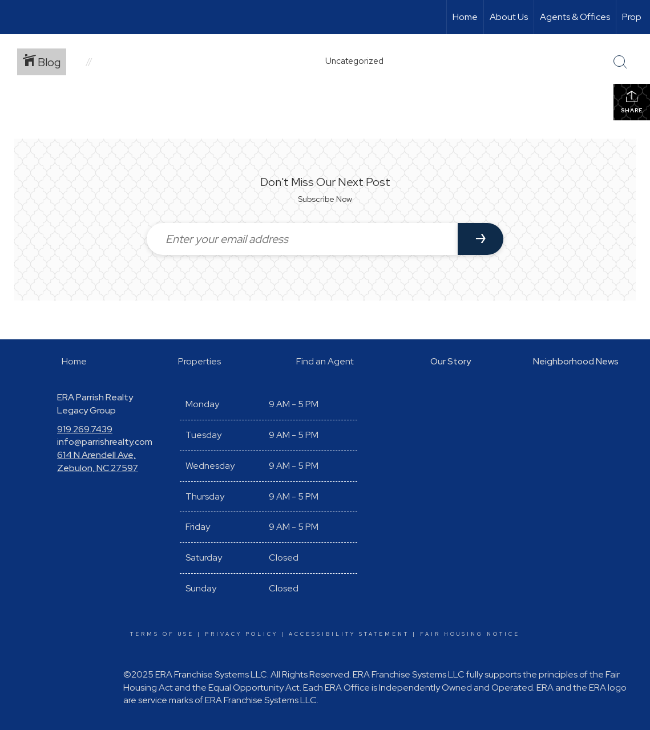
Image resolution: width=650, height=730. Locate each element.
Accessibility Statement (349, 634)
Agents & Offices (575, 17)
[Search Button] (620, 62)
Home (465, 17)
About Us (509, 17)
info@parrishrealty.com (104, 442)
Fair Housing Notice (470, 634)
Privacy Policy (241, 634)
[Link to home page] (15, 17)
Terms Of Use (162, 634)
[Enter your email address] (302, 239)
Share (632, 102)
